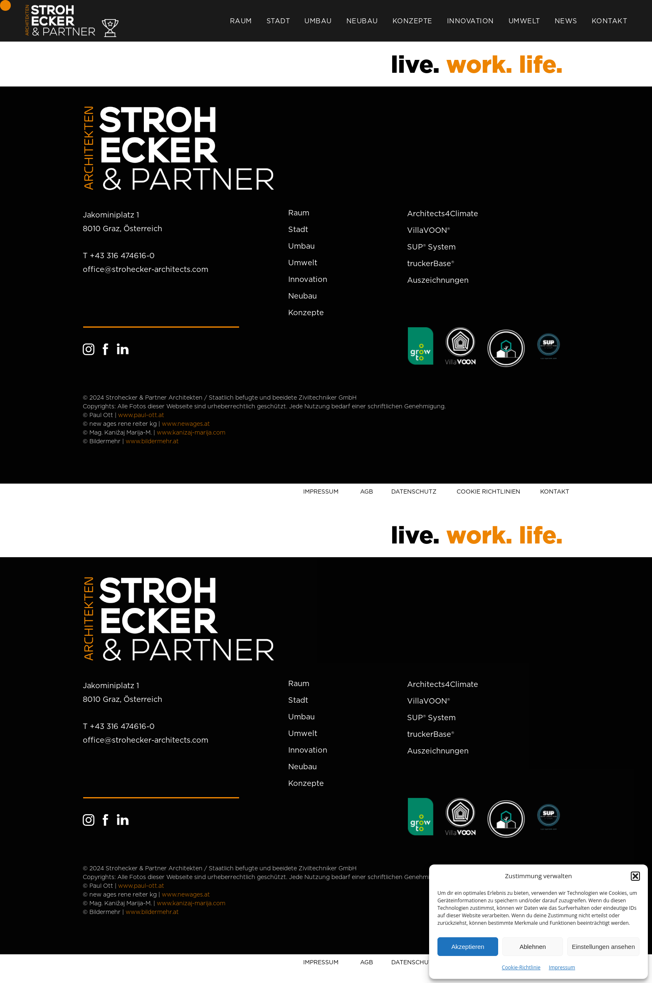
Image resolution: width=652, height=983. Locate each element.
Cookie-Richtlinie (521, 967)
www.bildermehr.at (152, 442)
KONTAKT (554, 491)
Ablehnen (532, 946)
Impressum (562, 967)
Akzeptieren (467, 946)
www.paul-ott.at (141, 415)
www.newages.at (186, 424)
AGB (366, 491)
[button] (635, 876)
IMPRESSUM (320, 491)
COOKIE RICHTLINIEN (488, 491)
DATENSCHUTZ (414, 491)
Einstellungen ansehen (603, 946)
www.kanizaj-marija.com (191, 433)
